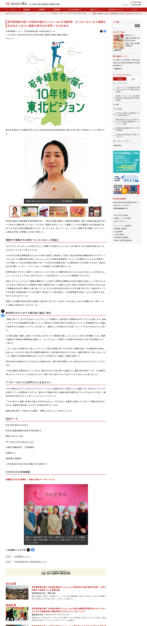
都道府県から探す (117, 13)
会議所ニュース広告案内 (122, 218)
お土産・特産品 (119, 234)
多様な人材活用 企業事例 (123, 240)
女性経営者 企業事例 (121, 237)
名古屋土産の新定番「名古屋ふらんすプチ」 (128, 136)
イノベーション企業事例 (122, 226)
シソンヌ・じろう (31, 13)
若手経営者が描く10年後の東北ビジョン (41, 31)
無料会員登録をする (121, 208)
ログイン (127, 4)
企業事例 (41, 9)
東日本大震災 (39, 35)
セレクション (116, 9)
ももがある (12, 35)
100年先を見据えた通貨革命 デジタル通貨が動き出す (128, 114)
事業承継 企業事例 (120, 229)
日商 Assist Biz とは (133, 13)
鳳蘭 (117, 104)
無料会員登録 (136, 4)
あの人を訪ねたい (75, 9)
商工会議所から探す (101, 13)
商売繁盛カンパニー (15, 31)
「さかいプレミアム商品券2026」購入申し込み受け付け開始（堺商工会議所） (64, 13)
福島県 (59, 35)
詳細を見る (118, 50)
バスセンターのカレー (123, 141)
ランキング (14, 13)
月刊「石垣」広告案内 (121, 215)
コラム (134, 9)
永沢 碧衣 (119, 109)
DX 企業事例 (118, 231)
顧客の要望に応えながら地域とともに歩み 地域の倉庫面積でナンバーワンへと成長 (128, 122)
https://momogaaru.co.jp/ (21, 441)
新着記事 (26, 9)
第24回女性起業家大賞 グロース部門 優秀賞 (128, 129)
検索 (137, 26)
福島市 (65, 35)
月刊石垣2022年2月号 (25, 35)
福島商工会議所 (50, 35)
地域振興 (56, 9)
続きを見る (118, 145)
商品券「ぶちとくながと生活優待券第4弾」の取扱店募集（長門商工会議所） (128, 98)
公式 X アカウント (120, 221)
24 (119, 79)
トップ (12, 9)
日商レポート (95, 9)
